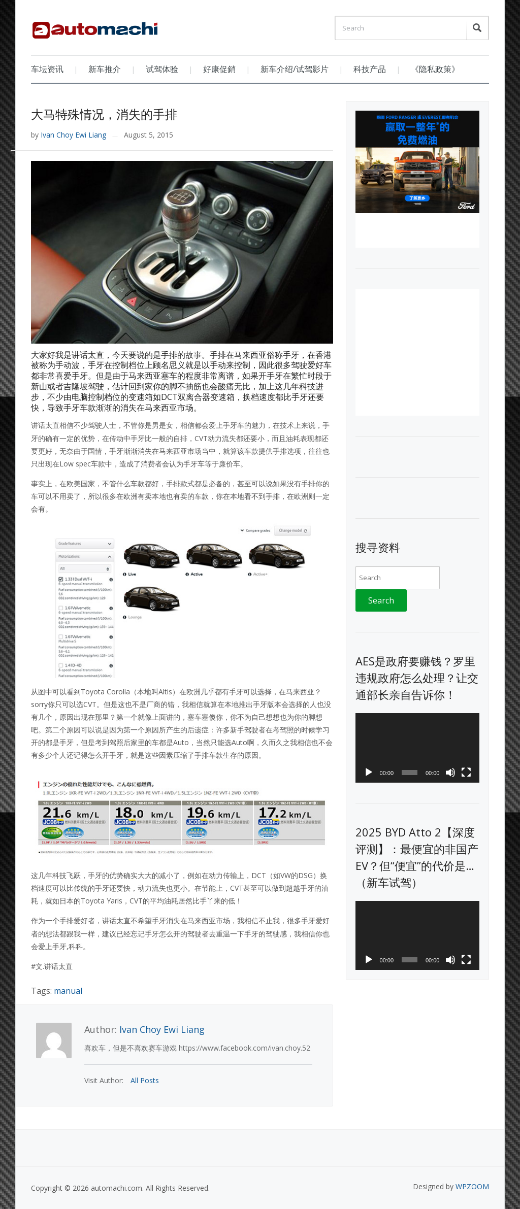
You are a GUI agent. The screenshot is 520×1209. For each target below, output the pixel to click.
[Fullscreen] (466, 772)
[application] (417, 748)
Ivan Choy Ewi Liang (73, 135)
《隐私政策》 (435, 69)
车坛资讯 (47, 69)
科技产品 (369, 69)
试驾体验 (162, 69)
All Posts (145, 1080)
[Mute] (450, 772)
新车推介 (104, 69)
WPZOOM (472, 1186)
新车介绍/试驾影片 (295, 69)
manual (68, 990)
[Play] (369, 772)
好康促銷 (219, 69)
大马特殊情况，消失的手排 (104, 114)
